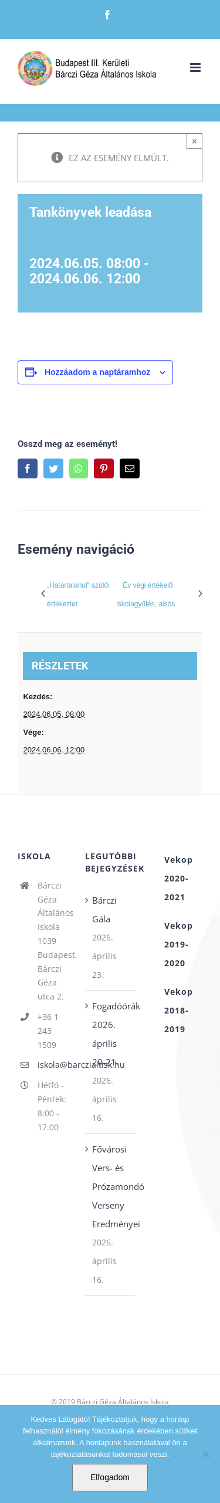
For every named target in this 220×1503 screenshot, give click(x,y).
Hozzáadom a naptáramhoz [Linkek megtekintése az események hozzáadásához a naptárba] (97, 372)
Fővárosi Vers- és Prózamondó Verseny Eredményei (110, 1186)
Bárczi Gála (104, 909)
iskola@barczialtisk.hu (52, 1064)
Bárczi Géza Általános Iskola (123, 1402)
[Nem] (205, 1454)
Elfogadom (110, 1477)
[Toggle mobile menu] (196, 67)
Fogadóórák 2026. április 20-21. (110, 1034)
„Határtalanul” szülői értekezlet (78, 594)
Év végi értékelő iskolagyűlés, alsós (145, 594)
